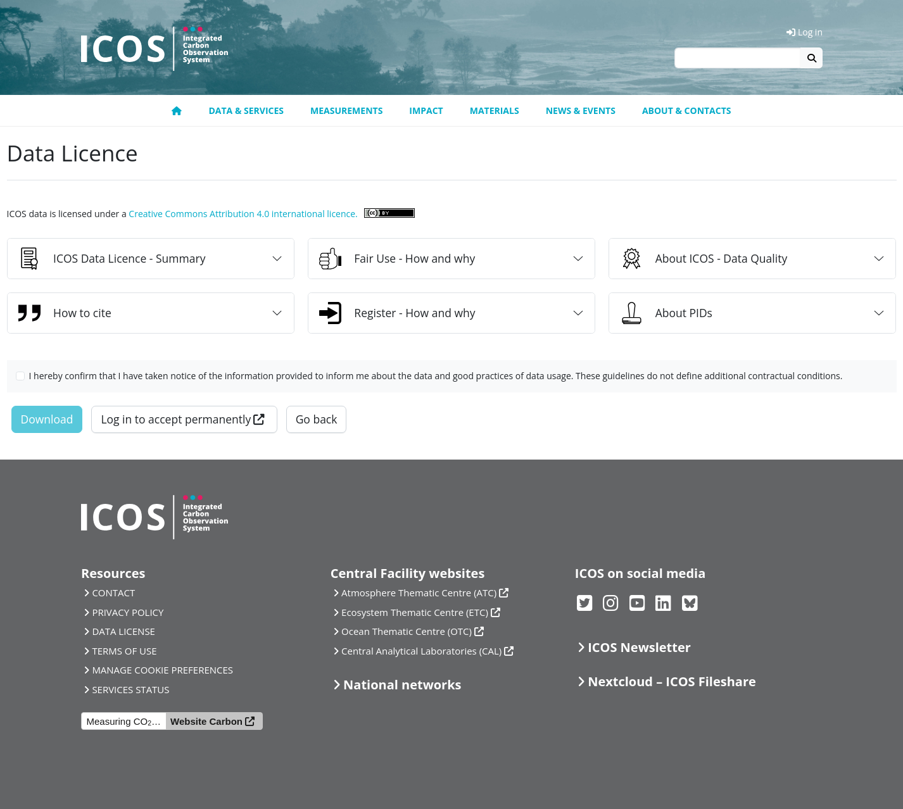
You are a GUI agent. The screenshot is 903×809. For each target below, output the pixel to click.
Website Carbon (206, 721)
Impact (426, 110)
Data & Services (246, 110)
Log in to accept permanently (176, 419)
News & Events (581, 110)
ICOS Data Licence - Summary (111, 259)
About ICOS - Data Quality (704, 259)
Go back (317, 419)
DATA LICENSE (123, 631)
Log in (804, 32)
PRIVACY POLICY (127, 612)
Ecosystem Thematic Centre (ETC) (414, 612)
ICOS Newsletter (639, 647)
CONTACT (113, 592)
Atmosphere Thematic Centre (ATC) (418, 592)
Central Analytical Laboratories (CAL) (421, 650)
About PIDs (666, 313)
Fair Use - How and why (397, 259)
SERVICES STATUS (130, 689)
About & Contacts (686, 110)
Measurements (346, 110)
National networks (402, 684)
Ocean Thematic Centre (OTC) (406, 631)
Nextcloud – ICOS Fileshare (672, 681)
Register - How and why (397, 313)
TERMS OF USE (124, 650)
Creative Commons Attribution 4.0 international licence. (243, 214)
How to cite (64, 313)
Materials (494, 110)
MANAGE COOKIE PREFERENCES (162, 669)
